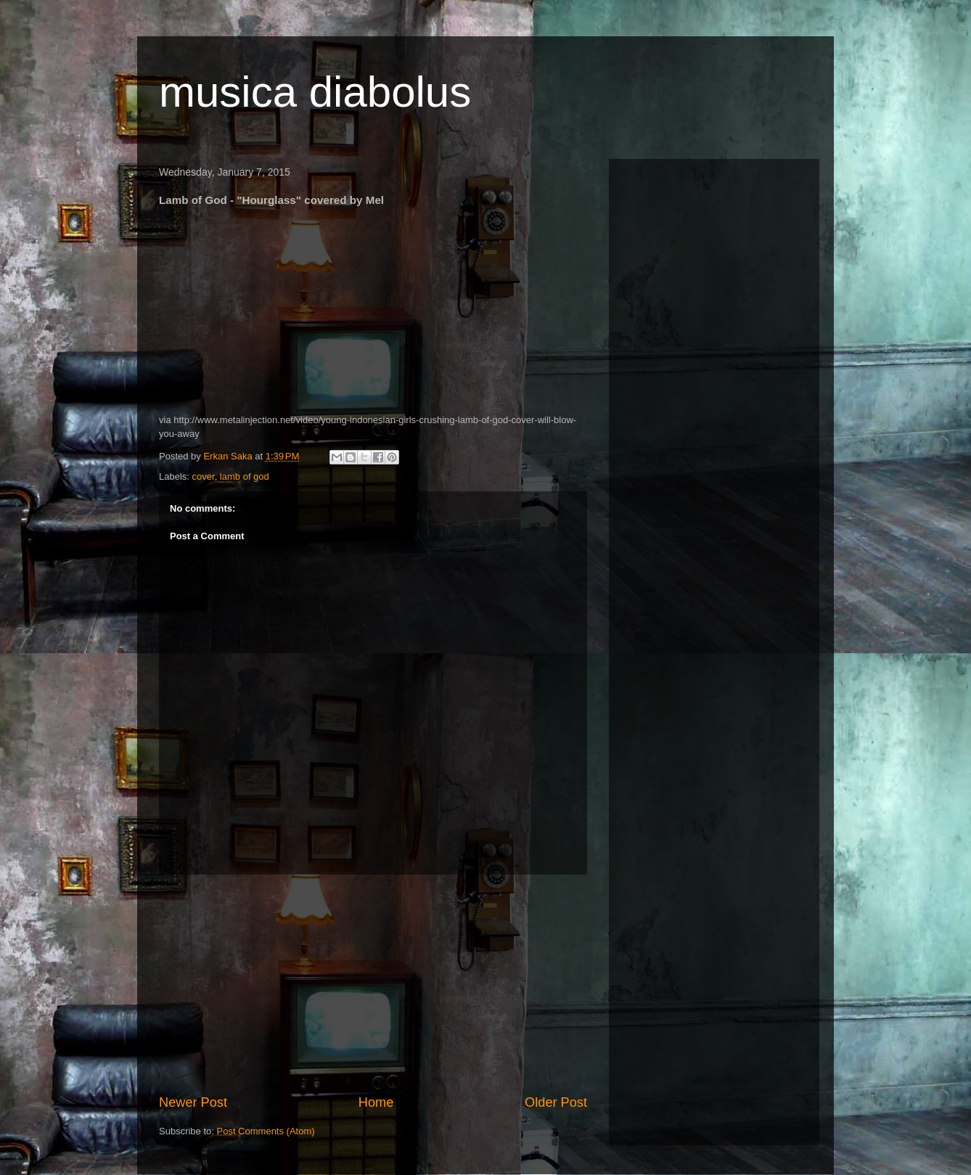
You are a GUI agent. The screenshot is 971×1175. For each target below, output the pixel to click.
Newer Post (193, 1102)
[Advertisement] (373, 984)
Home (376, 1102)
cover (203, 476)
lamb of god (244, 476)
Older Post (556, 1102)
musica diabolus (315, 91)
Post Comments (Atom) (266, 1131)
